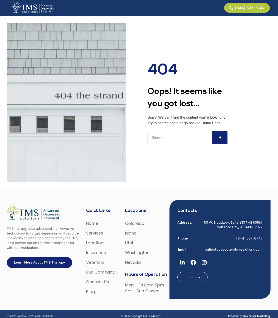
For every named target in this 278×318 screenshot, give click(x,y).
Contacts (187, 210)
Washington (137, 252)
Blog (90, 291)
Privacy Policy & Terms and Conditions (30, 316)
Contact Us (207, 8)
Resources (153, 8)
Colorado (134, 223)
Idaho (131, 233)
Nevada (133, 262)
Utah (130, 243)
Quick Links (98, 210)
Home (92, 223)
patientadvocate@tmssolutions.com (233, 249)
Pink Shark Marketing (256, 316)
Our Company (180, 8)
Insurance (110, 8)
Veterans (131, 8)
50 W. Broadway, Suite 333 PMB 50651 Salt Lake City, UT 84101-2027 (233, 224)
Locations (87, 8)
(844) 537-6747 (249, 238)
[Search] (219, 137)
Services (66, 8)
